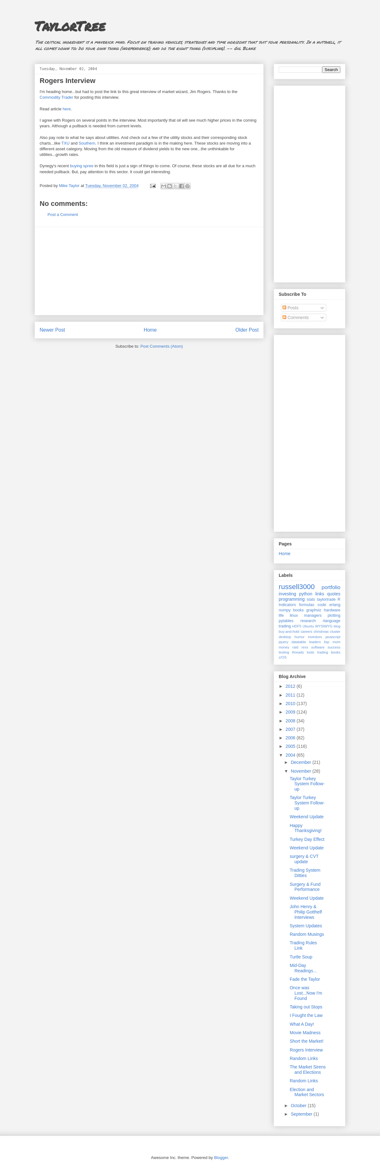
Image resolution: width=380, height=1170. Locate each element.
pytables (286, 621)
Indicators (287, 605)
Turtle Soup (301, 956)
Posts (290, 307)
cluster (335, 631)
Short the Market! (306, 1041)
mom (336, 642)
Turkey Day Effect (307, 839)
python (305, 593)
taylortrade (326, 599)
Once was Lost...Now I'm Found (306, 993)
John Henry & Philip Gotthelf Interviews (306, 912)
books (298, 610)
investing (287, 593)
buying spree (81, 165)
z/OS (283, 657)
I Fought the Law (306, 1015)
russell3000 (297, 587)
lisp (326, 642)
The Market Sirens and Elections (308, 1069)
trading (285, 626)
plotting (333, 615)
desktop (285, 637)
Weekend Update (307, 816)
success (334, 647)
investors (315, 637)
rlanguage (331, 621)
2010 (291, 703)
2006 (291, 737)
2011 (291, 695)
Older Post (247, 330)
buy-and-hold (289, 631)
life (281, 615)
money (284, 647)
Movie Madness (305, 1032)
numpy (285, 610)
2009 (291, 712)
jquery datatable (292, 642)
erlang (334, 605)
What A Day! (302, 1024)
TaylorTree (70, 25)
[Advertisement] (149, 271)
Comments (295, 317)
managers (312, 615)
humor (299, 637)
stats (311, 599)
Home (150, 330)
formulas (306, 605)
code (321, 605)
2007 (291, 729)
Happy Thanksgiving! (305, 828)
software (317, 647)
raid (296, 647)
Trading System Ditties (305, 873)
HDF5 (296, 626)
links (319, 593)
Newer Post (52, 330)
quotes (333, 593)
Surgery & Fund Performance (305, 887)
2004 (291, 755)
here (67, 109)
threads (298, 652)
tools (310, 652)
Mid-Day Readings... (303, 968)
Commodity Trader (56, 97)
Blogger (221, 1157)
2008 (291, 720)
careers (306, 631)
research (308, 621)
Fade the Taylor (305, 979)
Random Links (304, 1058)
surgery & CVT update (304, 859)
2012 (291, 686)
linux (294, 615)
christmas (321, 631)
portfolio (330, 587)
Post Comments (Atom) (161, 346)
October (299, 1105)
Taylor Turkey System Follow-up (307, 784)
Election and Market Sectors (307, 1092)
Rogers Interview (306, 1049)
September (302, 1114)
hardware (332, 610)
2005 (291, 746)
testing (284, 652)
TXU (65, 143)
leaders (315, 642)
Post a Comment (63, 214)
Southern (87, 143)
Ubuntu (308, 626)
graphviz (313, 610)
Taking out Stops (306, 1006)
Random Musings (307, 934)
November (301, 771)
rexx (304, 647)
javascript (333, 637)
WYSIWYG (323, 626)
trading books (328, 652)
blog (337, 626)
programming (292, 599)
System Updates (306, 925)
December (301, 762)
